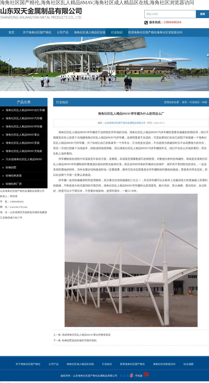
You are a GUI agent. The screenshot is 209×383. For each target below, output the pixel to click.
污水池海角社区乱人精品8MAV (24, 159)
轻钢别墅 (11, 167)
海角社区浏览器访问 (169, 32)
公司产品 (62, 32)
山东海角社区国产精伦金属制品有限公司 (125, 123)
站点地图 (188, 364)
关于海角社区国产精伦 (37, 32)
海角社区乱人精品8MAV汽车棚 (24, 118)
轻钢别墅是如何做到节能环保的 (79, 340)
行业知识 (117, 32)
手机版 (138, 375)
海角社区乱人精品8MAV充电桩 (24, 151)
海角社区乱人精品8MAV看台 (23, 134)
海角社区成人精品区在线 (89, 32)
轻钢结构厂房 (14, 183)
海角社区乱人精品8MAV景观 (23, 143)
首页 (11, 32)
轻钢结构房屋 (14, 175)
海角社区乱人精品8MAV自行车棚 (25, 110)
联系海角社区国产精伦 (142, 32)
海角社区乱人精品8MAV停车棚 (24, 126)
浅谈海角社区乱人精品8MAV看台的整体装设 (86, 334)
